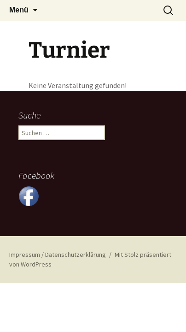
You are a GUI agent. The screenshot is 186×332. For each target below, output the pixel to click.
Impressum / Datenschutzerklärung (57, 254)
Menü (19, 10)
